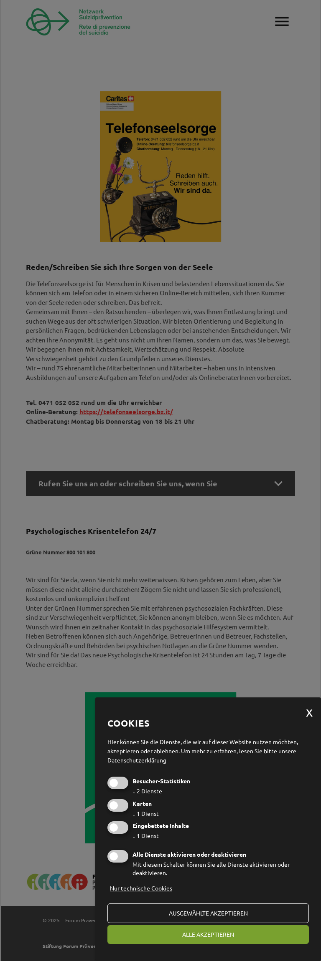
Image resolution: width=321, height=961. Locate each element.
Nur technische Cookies (141, 888)
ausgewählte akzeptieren (208, 913)
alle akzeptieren (208, 934)
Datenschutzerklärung (136, 760)
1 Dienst (145, 813)
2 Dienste (147, 791)
